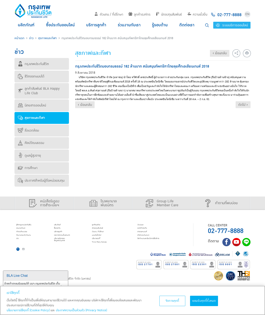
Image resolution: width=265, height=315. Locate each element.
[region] (132, 300)
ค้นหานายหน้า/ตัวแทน (31, 241)
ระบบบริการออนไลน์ (232, 25)
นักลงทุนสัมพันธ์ (169, 14)
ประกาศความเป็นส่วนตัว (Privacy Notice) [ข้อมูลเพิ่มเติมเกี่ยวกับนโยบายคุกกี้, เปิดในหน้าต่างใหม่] (81, 310)
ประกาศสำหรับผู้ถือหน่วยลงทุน (41, 180)
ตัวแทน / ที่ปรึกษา (108, 14)
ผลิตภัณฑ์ (26, 25)
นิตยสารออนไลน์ (32, 105)
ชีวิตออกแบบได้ (31, 76)
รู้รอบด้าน (160, 25)
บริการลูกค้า (96, 25)
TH (21, 258)
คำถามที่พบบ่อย (28, 236)
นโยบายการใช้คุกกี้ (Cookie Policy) (28, 310)
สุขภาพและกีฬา (47, 38)
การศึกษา (27, 168)
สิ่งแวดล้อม (28, 130)
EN (247, 14)
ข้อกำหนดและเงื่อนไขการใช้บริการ (159, 246)
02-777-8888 (225, 231)
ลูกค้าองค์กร (140, 14)
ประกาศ (70, 241)
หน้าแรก (19, 38)
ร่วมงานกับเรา (129, 25)
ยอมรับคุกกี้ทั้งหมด (204, 300)
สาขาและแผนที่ (148, 236)
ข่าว (31, 38)
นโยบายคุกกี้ (101, 246)
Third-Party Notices (108, 252)
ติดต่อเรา (186, 25)
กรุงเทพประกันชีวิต (33, 64)
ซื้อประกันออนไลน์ (60, 25)
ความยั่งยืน (197, 14)
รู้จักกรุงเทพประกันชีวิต (32, 225)
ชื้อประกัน (61, 230)
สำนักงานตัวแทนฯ (150, 241)
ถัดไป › (243, 104)
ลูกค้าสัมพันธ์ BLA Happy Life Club (39, 91)
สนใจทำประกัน (148, 230)
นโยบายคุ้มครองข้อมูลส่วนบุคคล (66, 248)
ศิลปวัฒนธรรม (31, 143)
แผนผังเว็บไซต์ (102, 241)
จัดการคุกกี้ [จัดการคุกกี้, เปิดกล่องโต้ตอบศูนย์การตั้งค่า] (172, 300)
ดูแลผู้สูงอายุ (29, 155)
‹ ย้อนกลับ (220, 53)
